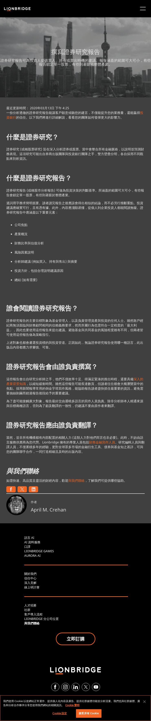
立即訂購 (76, 639)
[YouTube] (96, 687)
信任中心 (30, 578)
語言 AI (29, 538)
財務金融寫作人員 (102, 442)
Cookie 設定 (59, 713)
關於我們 (30, 574)
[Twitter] (86, 687)
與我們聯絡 (76, 480)
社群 (27, 610)
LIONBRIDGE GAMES (39, 551)
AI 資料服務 (32, 542)
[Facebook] (55, 687)
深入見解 (30, 583)
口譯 (27, 547)
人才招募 (30, 605)
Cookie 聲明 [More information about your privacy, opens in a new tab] (72, 705)
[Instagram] (65, 687)
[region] (75, 708)
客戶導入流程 (33, 614)
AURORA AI (32, 555)
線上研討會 (32, 587)
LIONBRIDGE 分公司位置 (41, 619)
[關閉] (144, 701)
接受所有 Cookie (88, 713)
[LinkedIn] (76, 687)
